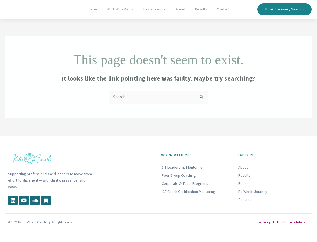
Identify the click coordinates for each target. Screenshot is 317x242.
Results (198, 9)
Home (97, 9)
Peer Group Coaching (179, 175)
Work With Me (121, 9)
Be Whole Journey (252, 191)
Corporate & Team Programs (185, 183)
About (180, 9)
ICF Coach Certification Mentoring (188, 191)
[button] (284, 9)
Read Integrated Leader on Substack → (282, 222)
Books (243, 183)
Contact (218, 9)
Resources (153, 9)
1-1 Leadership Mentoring (182, 167)
